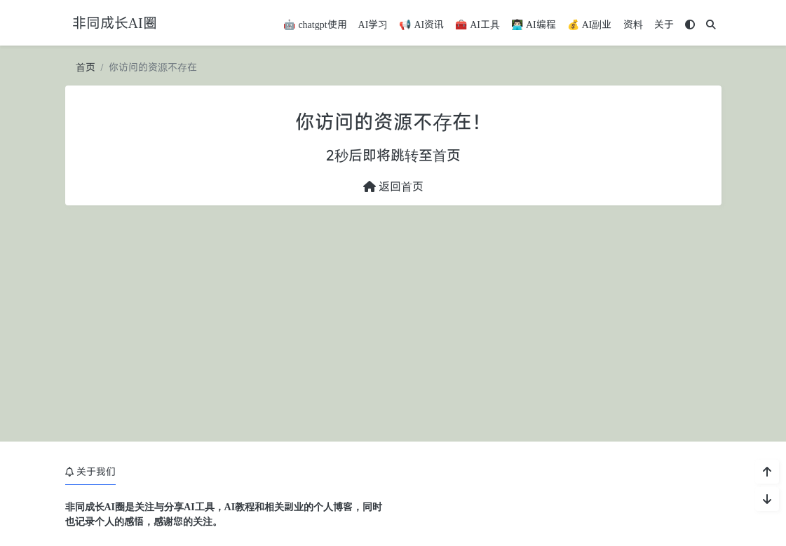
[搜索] (710, 24)
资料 (633, 24)
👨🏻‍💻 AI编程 (533, 24)
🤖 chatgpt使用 (314, 24)
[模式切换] (689, 24)
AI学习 (373, 24)
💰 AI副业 (589, 24)
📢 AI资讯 (421, 24)
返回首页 (393, 186)
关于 (664, 24)
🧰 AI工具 (477, 24)
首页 (85, 67)
